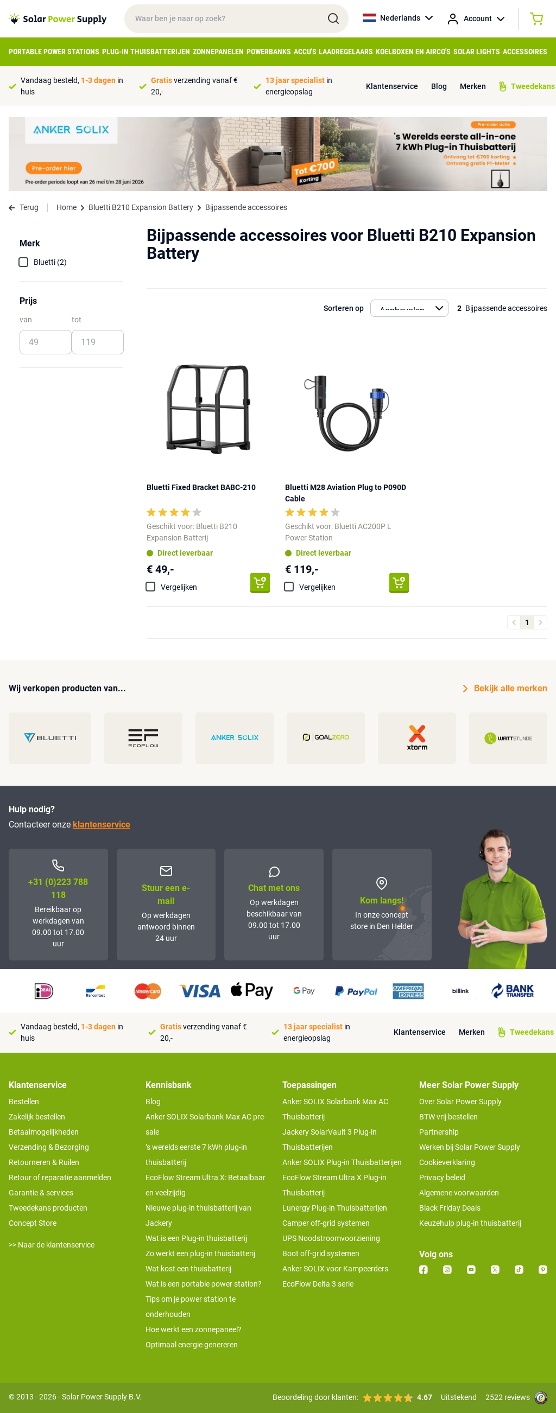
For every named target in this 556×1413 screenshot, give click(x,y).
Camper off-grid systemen (326, 1223)
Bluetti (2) (50, 262)
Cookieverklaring (447, 1162)
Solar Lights (476, 51)
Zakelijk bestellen (37, 1116)
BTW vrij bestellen (448, 1116)
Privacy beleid (442, 1177)
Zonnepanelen (218, 51)
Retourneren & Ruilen (44, 1162)
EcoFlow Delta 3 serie (317, 1284)
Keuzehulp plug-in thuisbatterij (470, 1223)
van (26, 319)
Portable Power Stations (54, 51)
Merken (473, 86)
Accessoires (525, 51)
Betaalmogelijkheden (44, 1132)
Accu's (305, 51)
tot (76, 319)
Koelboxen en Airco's (413, 51)
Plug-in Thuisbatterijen (146, 51)
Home (66, 207)
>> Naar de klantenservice (51, 1244)
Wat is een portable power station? (204, 1284)
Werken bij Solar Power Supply (469, 1147)
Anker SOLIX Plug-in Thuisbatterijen (342, 1162)
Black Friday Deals (450, 1208)
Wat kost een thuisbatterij (188, 1268)
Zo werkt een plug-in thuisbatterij (200, 1253)
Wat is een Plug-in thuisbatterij (196, 1238)
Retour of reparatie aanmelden (60, 1177)
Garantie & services (41, 1192)
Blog (439, 86)
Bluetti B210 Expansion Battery (141, 207)
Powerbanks (269, 51)
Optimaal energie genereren (192, 1344)
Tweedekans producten (48, 1208)
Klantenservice (392, 86)
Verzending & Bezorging (49, 1147)
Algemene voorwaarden (459, 1192)
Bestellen (24, 1101)
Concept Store (32, 1223)
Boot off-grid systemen (320, 1253)
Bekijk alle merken (505, 688)
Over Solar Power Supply (460, 1101)
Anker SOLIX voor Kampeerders (335, 1268)
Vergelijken (179, 587)
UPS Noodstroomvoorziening (331, 1238)
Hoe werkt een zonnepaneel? (194, 1329)
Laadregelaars (346, 51)
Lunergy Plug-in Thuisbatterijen (334, 1208)
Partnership (439, 1132)
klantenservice (101, 824)
